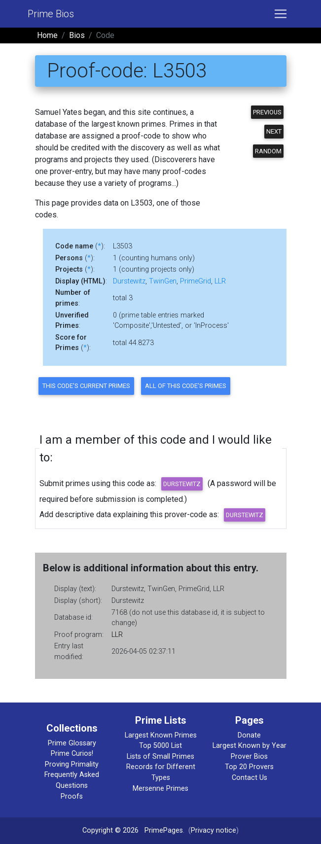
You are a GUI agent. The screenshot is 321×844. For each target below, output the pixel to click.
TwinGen (163, 281)
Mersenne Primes (160, 788)
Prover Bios (249, 756)
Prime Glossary (72, 743)
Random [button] (268, 151)
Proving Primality (72, 764)
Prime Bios (51, 14)
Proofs (72, 796)
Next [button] (274, 131)
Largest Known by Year (249, 745)
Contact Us (249, 778)
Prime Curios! (72, 753)
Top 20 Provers (249, 767)
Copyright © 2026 (110, 830)
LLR (220, 281)
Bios (77, 35)
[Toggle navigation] (280, 13)
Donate (249, 735)
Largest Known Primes (161, 735)
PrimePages (163, 830)
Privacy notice (213, 830)
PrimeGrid (195, 281)
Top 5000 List (160, 745)
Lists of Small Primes (160, 756)
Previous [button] (267, 112)
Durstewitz (129, 281)
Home (47, 35)
